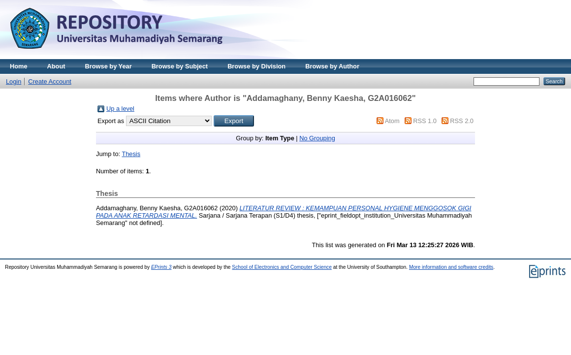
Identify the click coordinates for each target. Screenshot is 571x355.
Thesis (131, 154)
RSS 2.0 (462, 121)
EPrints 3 (161, 267)
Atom (392, 121)
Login (13, 81)
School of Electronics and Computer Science (282, 267)
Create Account (49, 81)
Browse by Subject (180, 66)
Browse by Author (332, 66)
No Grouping (317, 138)
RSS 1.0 (425, 121)
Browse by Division (256, 66)
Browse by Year (108, 66)
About (56, 66)
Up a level (120, 108)
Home (19, 66)
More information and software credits (451, 267)
